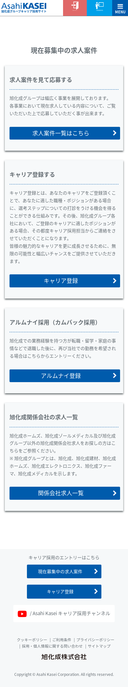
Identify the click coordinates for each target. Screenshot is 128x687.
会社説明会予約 (99, 10)
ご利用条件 (61, 639)
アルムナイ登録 (61, 375)
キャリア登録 (61, 280)
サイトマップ (99, 646)
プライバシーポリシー (95, 639)
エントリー (75, 10)
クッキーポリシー (32, 639)
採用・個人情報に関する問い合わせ (52, 646)
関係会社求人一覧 (61, 493)
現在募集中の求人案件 (60, 571)
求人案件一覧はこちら (60, 133)
